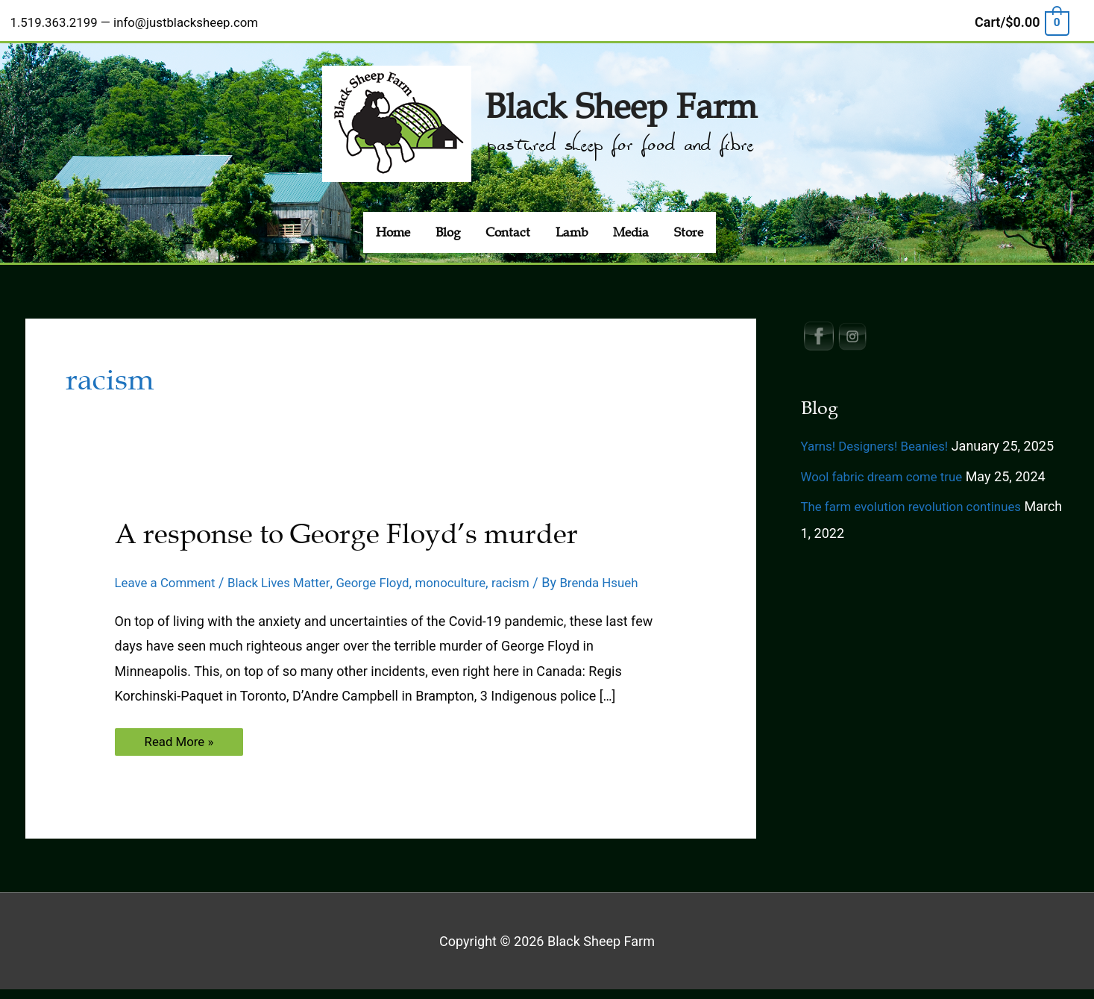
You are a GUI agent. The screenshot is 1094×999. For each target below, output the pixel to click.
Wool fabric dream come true (887, 466)
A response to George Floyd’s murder (363, 523)
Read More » (181, 753)
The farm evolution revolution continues (919, 496)
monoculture (471, 572)
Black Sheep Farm (621, 92)
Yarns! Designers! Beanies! (880, 435)
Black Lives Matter (289, 572)
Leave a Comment (169, 572)
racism (535, 572)
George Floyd (389, 572)
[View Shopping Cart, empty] (1021, 17)
